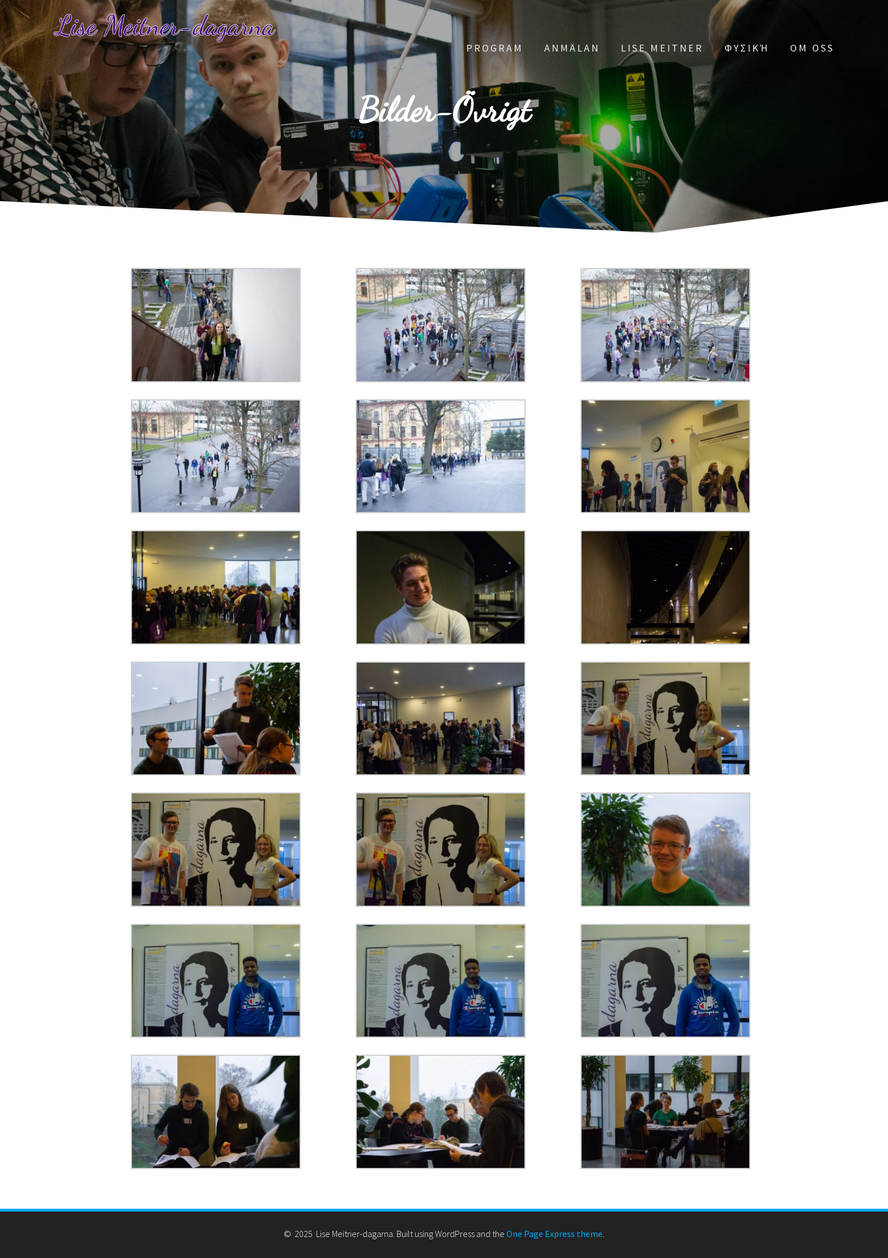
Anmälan (572, 47)
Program (494, 47)
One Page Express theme (554, 1233)
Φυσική (746, 47)
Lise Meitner (662, 47)
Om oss (812, 47)
